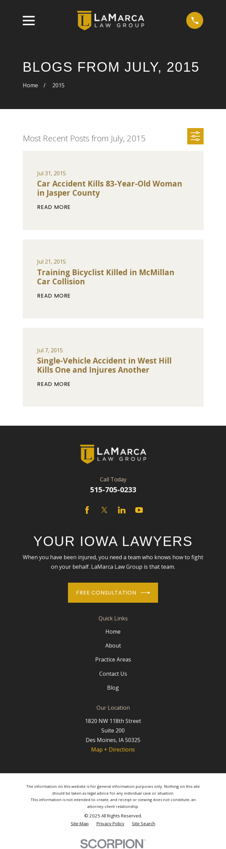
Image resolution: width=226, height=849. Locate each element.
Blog (113, 687)
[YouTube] (139, 510)
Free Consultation (113, 592)
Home (113, 631)
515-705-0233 (113, 489)
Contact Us (113, 673)
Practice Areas (113, 659)
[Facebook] (87, 510)
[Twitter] (104, 510)
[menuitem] (80, 824)
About (113, 645)
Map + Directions (113, 749)
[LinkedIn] (121, 510)
